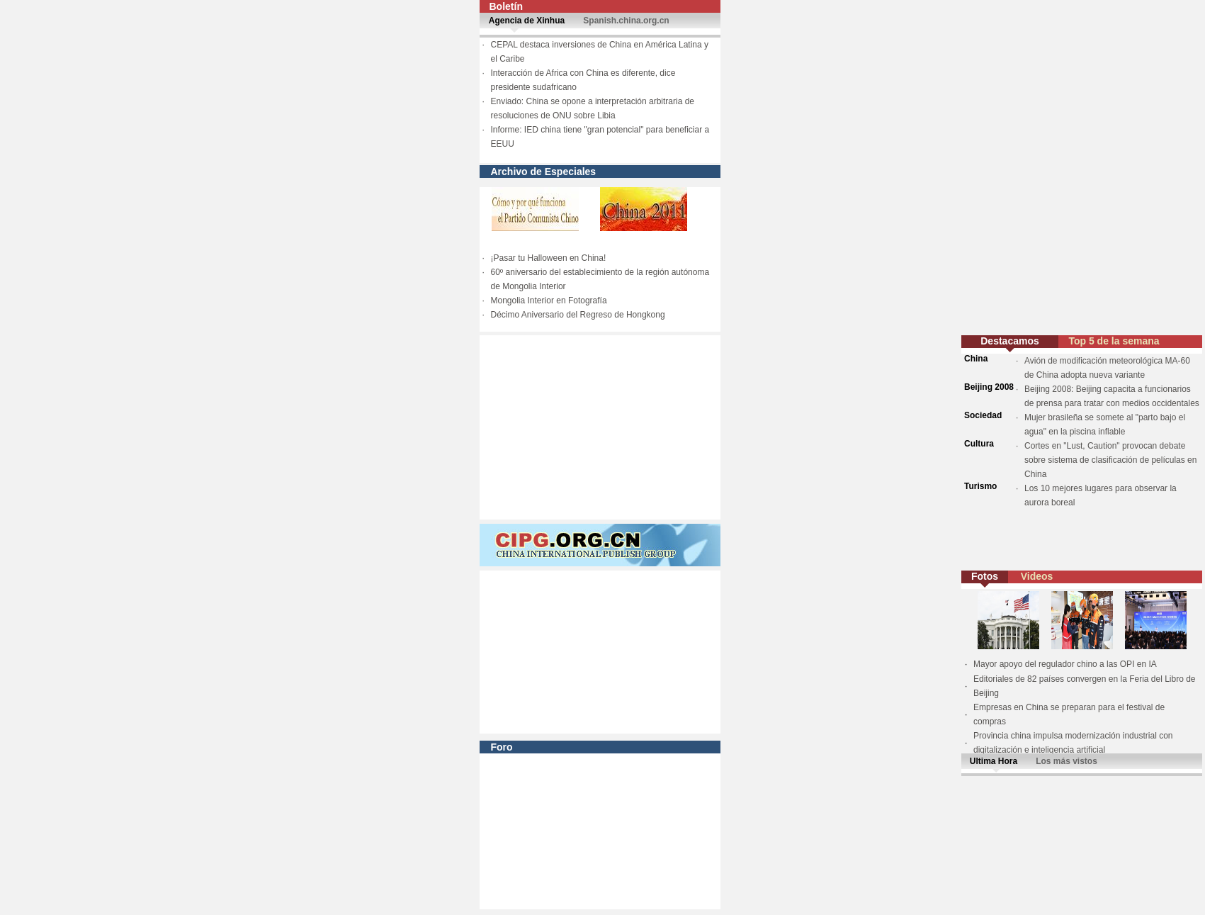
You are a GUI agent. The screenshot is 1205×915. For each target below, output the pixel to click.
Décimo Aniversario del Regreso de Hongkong (578, 315)
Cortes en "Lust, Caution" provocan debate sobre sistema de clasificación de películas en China (1110, 460)
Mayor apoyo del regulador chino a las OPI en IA (1065, 664)
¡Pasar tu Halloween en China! (548, 258)
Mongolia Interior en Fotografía (549, 300)
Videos (1037, 576)
